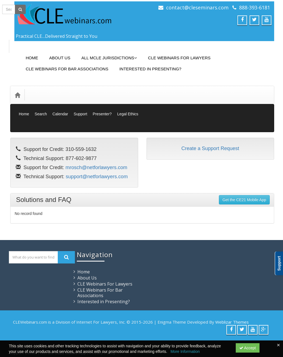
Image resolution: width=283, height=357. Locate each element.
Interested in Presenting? (146, 64)
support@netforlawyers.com (97, 151)
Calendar (60, 101)
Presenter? (102, 101)
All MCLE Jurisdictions (105, 53)
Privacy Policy (102, 328)
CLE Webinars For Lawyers (175, 53)
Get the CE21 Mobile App (244, 175)
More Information (185, 351)
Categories (41, 86)
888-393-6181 (254, 7)
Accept (247, 348)
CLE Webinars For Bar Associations (63, 64)
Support (80, 101)
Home (28, 53)
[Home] (17, 87)
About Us (55, 53)
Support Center (23, 328)
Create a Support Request (210, 123)
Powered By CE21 (26, 333)
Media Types (71, 86)
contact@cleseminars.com (197, 7)
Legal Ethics (127, 101)
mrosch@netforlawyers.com (96, 142)
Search (41, 101)
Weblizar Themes (232, 297)
